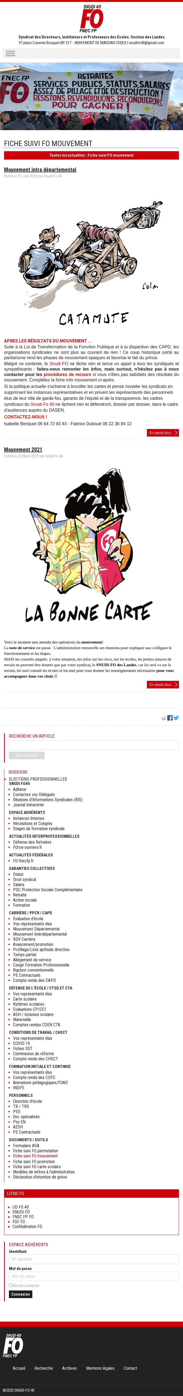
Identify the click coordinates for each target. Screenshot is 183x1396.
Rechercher (27, 755)
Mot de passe (20, 1268)
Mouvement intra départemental (40, 169)
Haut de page (173, 1381)
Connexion (20, 1294)
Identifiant (18, 1251)
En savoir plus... (164, 433)
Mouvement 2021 (23, 449)
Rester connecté (26, 1285)
